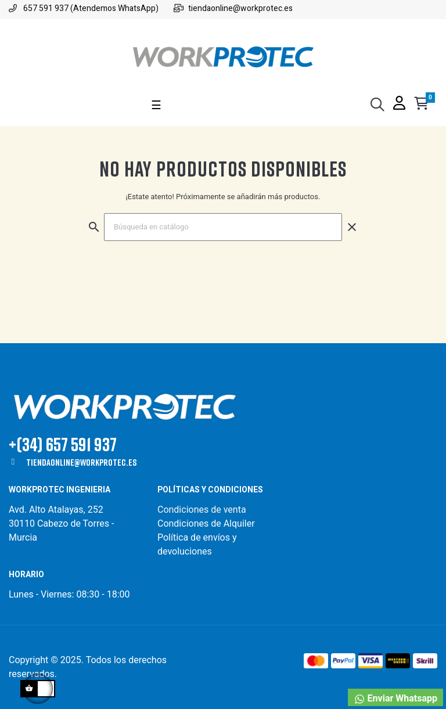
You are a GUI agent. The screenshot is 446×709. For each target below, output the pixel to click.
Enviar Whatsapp (395, 699)
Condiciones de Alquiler (206, 523)
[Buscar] (223, 227)
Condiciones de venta (203, 509)
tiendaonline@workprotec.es (81, 462)
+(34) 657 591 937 (63, 444)
